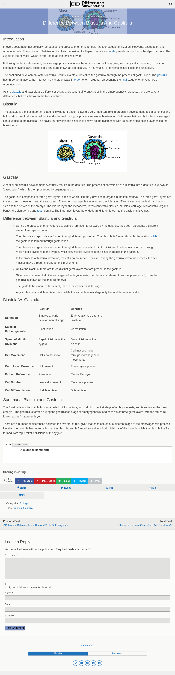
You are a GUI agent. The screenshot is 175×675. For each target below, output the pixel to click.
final (124, 79)
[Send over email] (63, 481)
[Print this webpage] (95, 481)
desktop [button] (117, 657)
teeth (40, 210)
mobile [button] (58, 657)
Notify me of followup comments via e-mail (28, 591)
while (154, 236)
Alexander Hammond (34, 449)
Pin (111, 487)
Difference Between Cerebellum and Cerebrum (144, 525)
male (112, 51)
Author (8, 444)
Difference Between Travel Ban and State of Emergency (36, 525)
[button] (75, 666)
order (77, 79)
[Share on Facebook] (24, 481)
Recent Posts (21, 444)
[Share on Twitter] (79, 481)
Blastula (17, 508)
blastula (16, 91)
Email (9, 608)
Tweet (67, 487)
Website (9, 619)
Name (9, 597)
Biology (24, 503)
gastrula (162, 75)
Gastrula (28, 508)
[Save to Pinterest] (45, 481)
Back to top (88, 649)
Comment (11, 555)
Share (23, 487)
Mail (154, 487)
